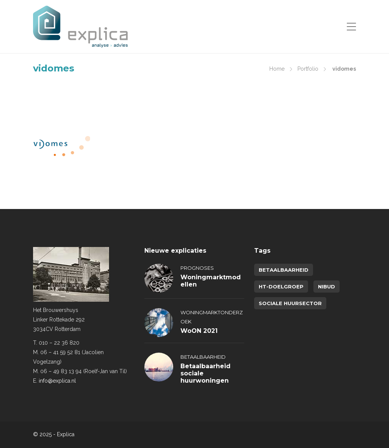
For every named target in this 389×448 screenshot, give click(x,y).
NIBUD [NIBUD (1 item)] (326, 286)
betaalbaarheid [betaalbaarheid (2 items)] (283, 270)
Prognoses (197, 268)
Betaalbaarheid (203, 357)
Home (277, 69)
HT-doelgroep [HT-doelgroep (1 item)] (281, 286)
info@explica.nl (57, 381)
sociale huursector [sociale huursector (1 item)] (290, 303)
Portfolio (307, 69)
